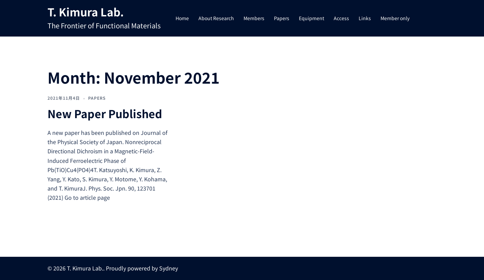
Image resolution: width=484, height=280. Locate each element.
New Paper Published (104, 113)
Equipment (311, 18)
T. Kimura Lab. (85, 11)
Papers (281, 18)
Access (341, 18)
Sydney (168, 268)
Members (254, 18)
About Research (216, 18)
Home (182, 18)
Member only (395, 18)
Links (365, 18)
